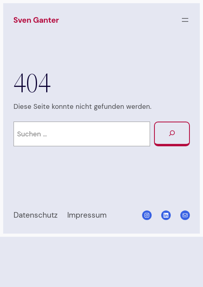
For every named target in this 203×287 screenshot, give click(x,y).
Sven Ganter (36, 20)
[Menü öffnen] (185, 20)
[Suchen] (171, 134)
